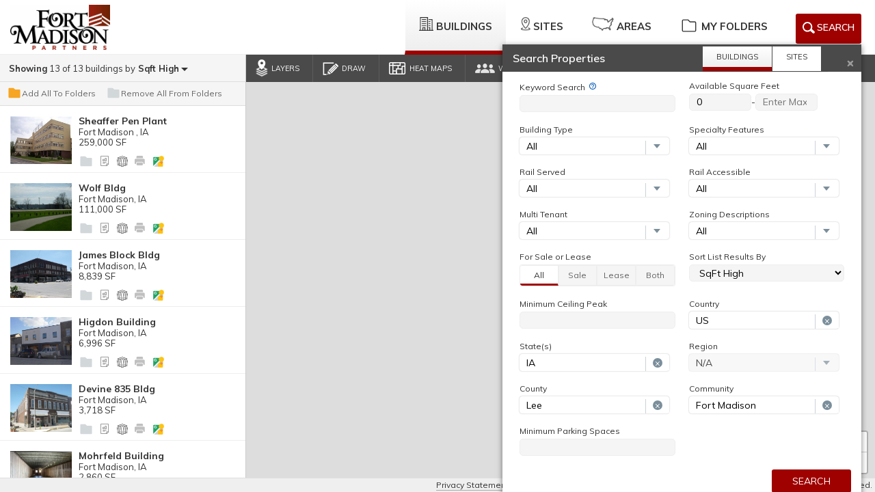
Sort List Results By (727, 257)
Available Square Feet (734, 86)
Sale (577, 275)
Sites (542, 25)
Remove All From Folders (164, 93)
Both (655, 275)
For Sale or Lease (555, 257)
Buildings (455, 25)
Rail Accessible (720, 172)
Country (704, 304)
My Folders (724, 25)
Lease (617, 275)
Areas (621, 25)
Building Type (546, 130)
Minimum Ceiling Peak (563, 304)
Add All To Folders (51, 93)
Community (711, 389)
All (539, 275)
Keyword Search (552, 87)
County (533, 389)
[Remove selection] (827, 321)
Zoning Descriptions (729, 214)
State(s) (536, 346)
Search (828, 30)
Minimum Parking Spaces (570, 431)
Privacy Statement (472, 485)
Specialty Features (726, 130)
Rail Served (542, 172)
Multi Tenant (543, 214)
